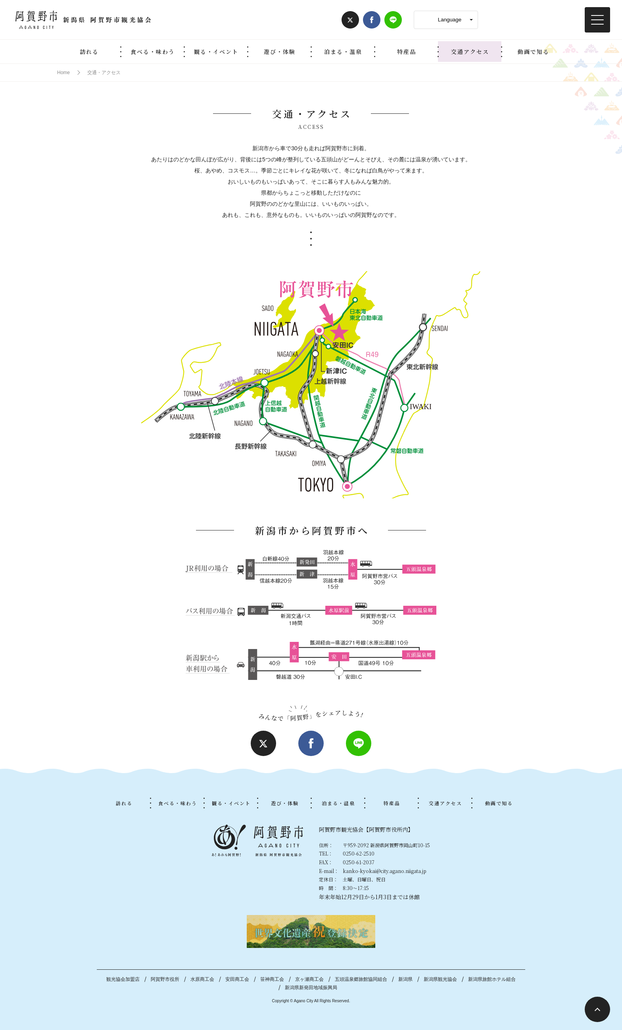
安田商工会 (237, 979)
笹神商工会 (272, 979)
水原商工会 (202, 979)
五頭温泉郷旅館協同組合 (361, 979)
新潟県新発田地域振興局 (311, 987)
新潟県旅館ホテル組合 (492, 979)
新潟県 (405, 979)
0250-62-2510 (358, 853)
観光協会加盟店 (123, 979)
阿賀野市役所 (165, 979)
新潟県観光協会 (440, 979)
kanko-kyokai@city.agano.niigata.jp (384, 870)
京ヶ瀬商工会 (309, 979)
